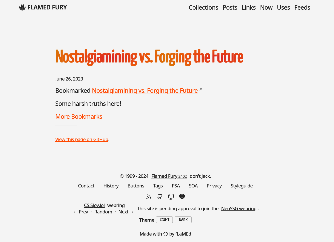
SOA (193, 185)
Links (249, 7)
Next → (126, 211)
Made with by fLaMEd (165, 233)
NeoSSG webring (239, 208)
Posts (230, 7)
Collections (203, 7)
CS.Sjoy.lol (94, 205)
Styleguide (242, 185)
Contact (86, 185)
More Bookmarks (78, 116)
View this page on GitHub (81, 139)
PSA (176, 185)
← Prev (80, 211)
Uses (283, 7)
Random (103, 211)
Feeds (302, 7)
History (111, 185)
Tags (158, 185)
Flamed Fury (169, 176)
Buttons (136, 185)
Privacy (214, 185)
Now (266, 7)
